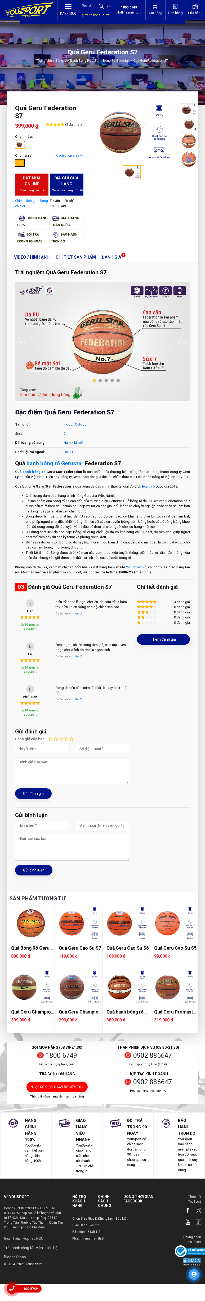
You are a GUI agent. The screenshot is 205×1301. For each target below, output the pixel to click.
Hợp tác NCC (33, 1238)
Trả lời (77, 613)
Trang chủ (44, 61)
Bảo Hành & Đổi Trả (86, 1232)
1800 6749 (61, 1055)
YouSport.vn (136, 567)
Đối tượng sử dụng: (30, 443)
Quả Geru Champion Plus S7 (32, 1012)
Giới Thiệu (12, 1238)
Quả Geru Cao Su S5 (175, 948)
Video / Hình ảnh (32, 257)
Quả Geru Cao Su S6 (127, 948)
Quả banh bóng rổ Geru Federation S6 (127, 1012)
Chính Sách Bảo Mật (113, 1218)
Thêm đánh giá (163, 639)
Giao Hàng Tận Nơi (85, 1225)
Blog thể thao (15, 1257)
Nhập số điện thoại (57, 1087)
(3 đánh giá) (73, 124)
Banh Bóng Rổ (80, 61)
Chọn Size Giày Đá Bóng (90, 1218)
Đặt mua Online (31, 184)
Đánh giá (111, 257)
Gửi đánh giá (33, 793)
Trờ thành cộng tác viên (23, 1248)
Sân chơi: (23, 424)
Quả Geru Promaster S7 (176, 1012)
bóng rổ (148, 486)
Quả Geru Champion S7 (80, 1012)
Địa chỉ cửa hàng (67, 184)
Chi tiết (76, 257)
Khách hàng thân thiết (88, 1238)
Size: (19, 434)
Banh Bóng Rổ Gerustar (113, 61)
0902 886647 (152, 1055)
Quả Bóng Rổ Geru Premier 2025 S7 (30, 948)
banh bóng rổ (34, 472)
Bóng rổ (61, 61)
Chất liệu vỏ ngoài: (30, 452)
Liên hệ (51, 1248)
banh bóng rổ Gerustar (54, 463)
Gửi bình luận (33, 870)
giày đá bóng (91, 15)
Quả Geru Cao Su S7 (80, 948)
